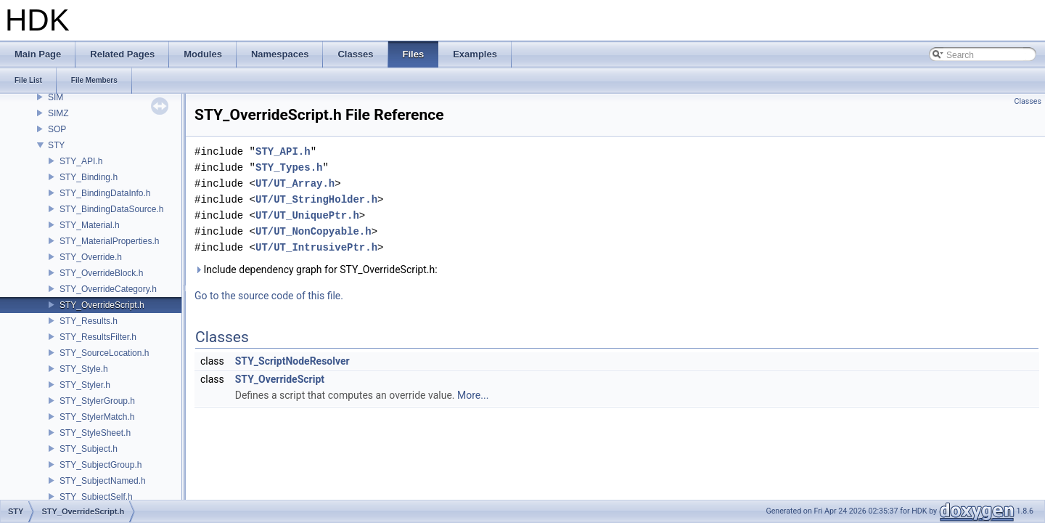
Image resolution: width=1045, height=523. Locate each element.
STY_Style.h (84, 369)
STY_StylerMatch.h (97, 417)
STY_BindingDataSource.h (111, 209)
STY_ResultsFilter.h (98, 337)
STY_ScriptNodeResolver (292, 361)
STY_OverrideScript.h (102, 305)
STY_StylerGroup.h (97, 401)
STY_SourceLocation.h (104, 353)
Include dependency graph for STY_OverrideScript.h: (316, 269)
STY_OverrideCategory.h (108, 289)
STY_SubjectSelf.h (96, 497)
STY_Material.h (90, 225)
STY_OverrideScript (279, 379)
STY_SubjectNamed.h (103, 481)
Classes (1028, 101)
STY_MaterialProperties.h (109, 241)
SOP (57, 129)
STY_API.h (81, 161)
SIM (55, 97)
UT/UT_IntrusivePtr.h (316, 247)
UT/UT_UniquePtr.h (307, 215)
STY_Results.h (89, 321)
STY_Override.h (91, 257)
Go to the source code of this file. (268, 295)
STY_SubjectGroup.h (101, 465)
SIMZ (58, 113)
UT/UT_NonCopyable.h (313, 231)
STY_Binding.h (89, 177)
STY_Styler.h (85, 385)
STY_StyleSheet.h (95, 433)
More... (472, 395)
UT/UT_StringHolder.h (316, 199)
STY (56, 145)
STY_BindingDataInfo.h (105, 193)
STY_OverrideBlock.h (101, 273)
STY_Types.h (288, 167)
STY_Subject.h (89, 449)
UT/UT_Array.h (295, 183)
